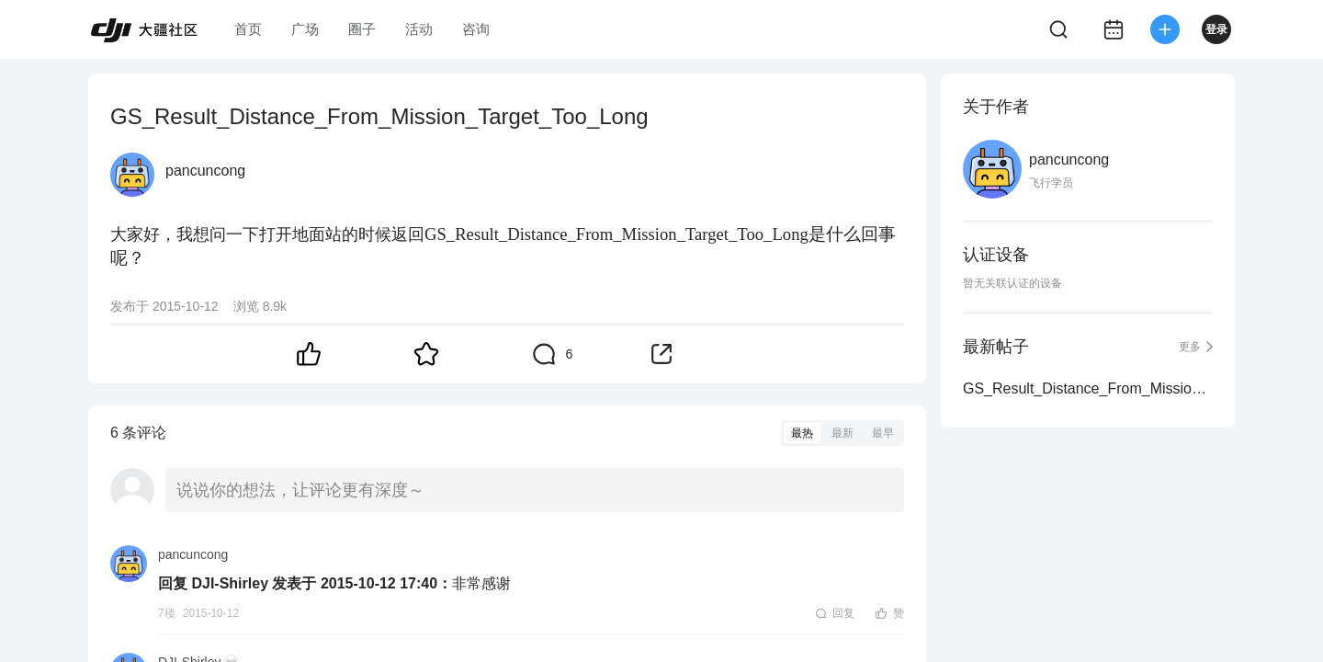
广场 (305, 29)
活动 (419, 29)
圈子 (362, 29)
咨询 (476, 29)
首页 (248, 29)
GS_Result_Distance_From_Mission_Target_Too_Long (1088, 388)
